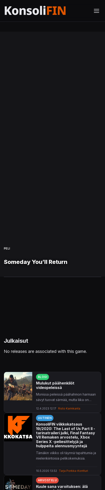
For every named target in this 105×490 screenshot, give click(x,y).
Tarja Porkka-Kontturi (73, 471)
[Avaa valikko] (96, 11)
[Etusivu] (46, 11)
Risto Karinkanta (69, 408)
